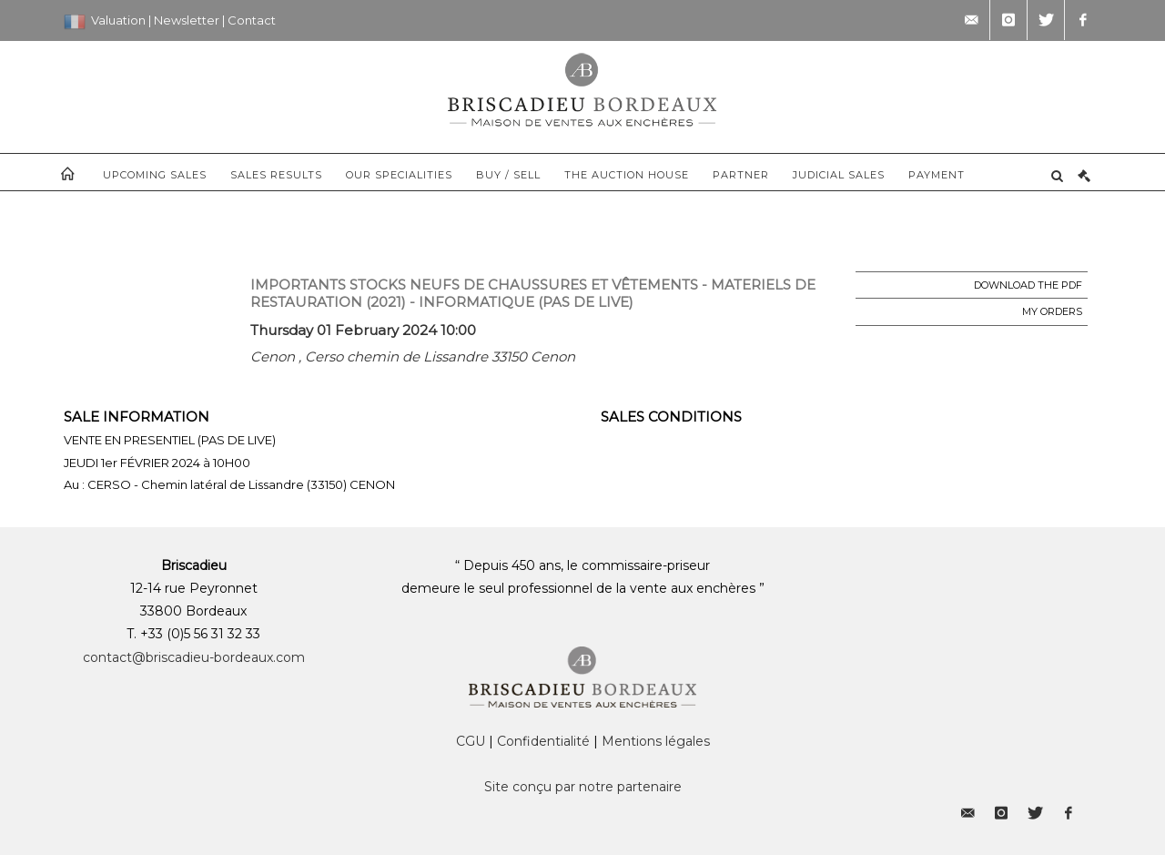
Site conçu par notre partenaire (583, 787)
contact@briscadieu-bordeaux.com (194, 657)
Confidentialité (543, 741)
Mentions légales (656, 741)
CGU (470, 741)
